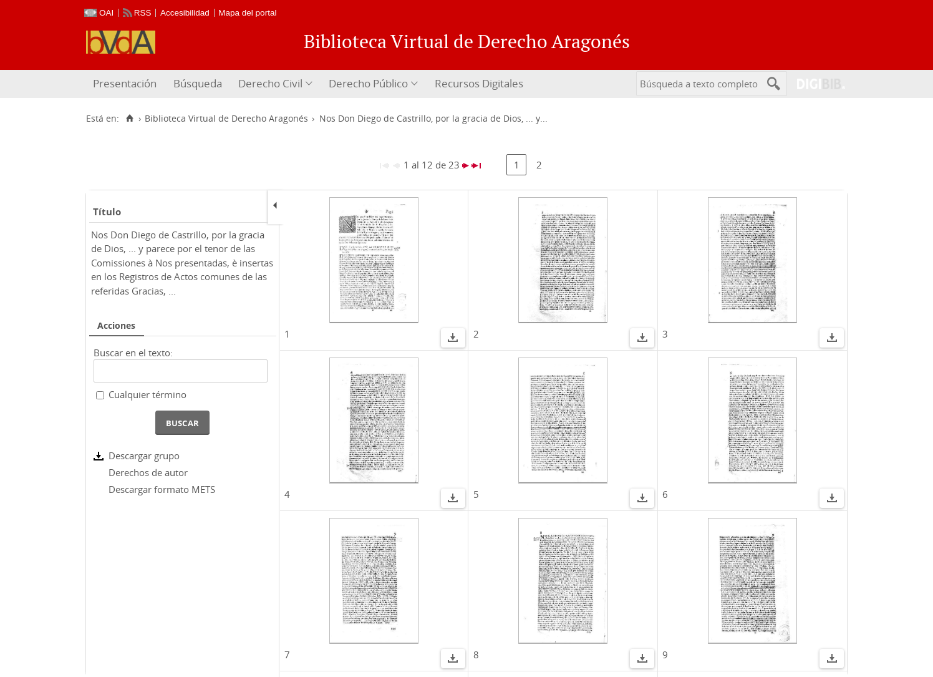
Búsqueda (197, 83)
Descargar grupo (144, 455)
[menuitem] (126, 84)
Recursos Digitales (479, 83)
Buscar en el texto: (133, 352)
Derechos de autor (148, 472)
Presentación (125, 83)
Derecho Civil (270, 83)
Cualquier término (147, 394)
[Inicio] (129, 118)
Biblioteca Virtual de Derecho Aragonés (226, 118)
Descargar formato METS (162, 489)
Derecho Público (368, 83)
